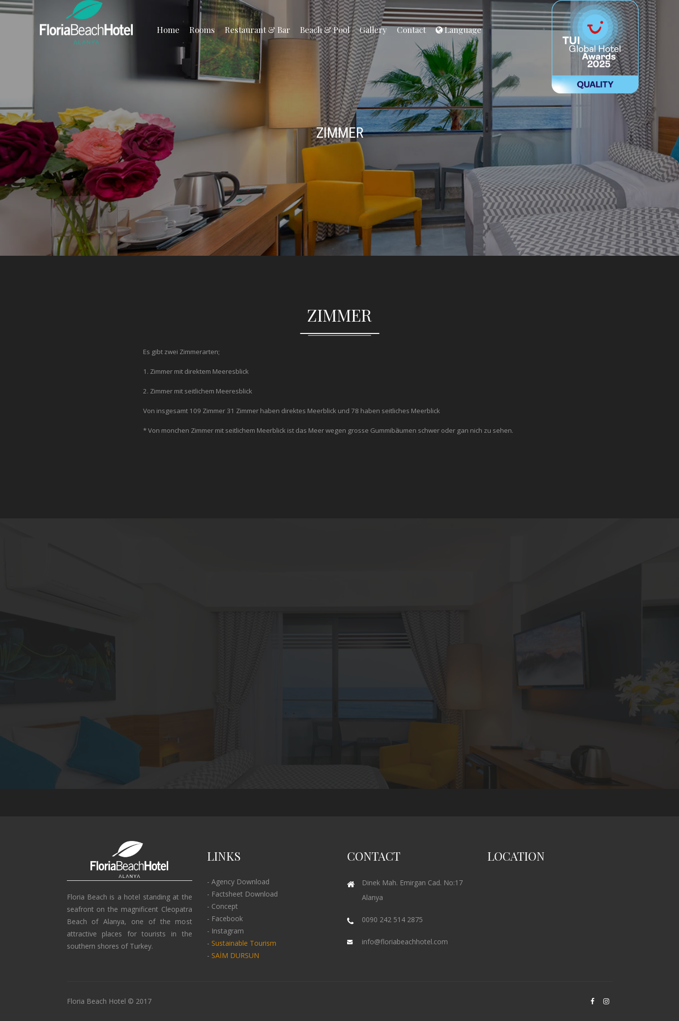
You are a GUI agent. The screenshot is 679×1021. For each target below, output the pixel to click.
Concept (224, 906)
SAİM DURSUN (235, 955)
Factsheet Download (244, 894)
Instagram (227, 930)
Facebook (227, 918)
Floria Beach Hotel (96, 1001)
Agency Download (240, 881)
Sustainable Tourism (243, 943)
